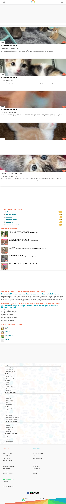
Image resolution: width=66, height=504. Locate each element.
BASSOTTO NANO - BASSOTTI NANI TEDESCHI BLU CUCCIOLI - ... (23, 263)
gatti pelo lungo (10, 378)
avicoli (7, 402)
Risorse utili (36, 449)
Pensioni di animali (11, 219)
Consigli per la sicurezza (9, 466)
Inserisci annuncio (37, 476)
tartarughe (9, 423)
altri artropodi (9, 441)
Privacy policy (36, 466)
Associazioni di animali (12, 224)
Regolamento (37, 464)
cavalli (7, 395)
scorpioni (8, 439)
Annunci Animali (8, 24)
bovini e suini (9, 398)
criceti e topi (9, 386)
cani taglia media (10, 369)
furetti (7, 388)
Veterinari (9, 217)
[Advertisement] (33, 13)
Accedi (35, 473)
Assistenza (6, 471)
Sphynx (7, 339)
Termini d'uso (36, 468)
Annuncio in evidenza (8, 451)
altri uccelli (9, 410)
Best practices (6, 468)
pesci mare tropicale (11, 419)
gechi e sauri (9, 427)
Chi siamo (5, 481)
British (7, 327)
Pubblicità (6, 449)
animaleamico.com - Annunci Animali (36, 498)
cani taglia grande (11, 371)
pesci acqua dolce (10, 415)
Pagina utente (6, 458)
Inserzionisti (36, 451)
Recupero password (8, 473)
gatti (14, 24)
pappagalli (9, 409)
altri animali (9, 404)
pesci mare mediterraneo (13, 417)
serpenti (8, 429)
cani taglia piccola (11, 367)
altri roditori (9, 390)
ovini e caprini (9, 400)
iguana (8, 425)
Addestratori (9, 222)
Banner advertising (7, 460)
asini (7, 396)
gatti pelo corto (21, 24)
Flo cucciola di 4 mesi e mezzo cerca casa (19, 231)
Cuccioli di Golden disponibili (16, 255)
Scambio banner (37, 458)
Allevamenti (9, 212)
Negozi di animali (11, 214)
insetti (7, 438)
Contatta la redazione (8, 486)
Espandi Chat (6, 455)
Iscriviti (35, 471)
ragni (7, 436)
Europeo (7, 331)
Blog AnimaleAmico (38, 453)
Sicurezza (6, 464)
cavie (7, 384)
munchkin (28, 24)
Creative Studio (32, 499)
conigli (7, 382)
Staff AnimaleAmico (8, 479)
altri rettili (8, 431)
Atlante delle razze (38, 455)
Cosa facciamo (7, 484)
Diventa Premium (7, 453)
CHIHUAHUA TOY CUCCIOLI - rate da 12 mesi (19, 239)
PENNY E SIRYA (12, 247)
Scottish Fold (9, 335)
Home (3, 24)
